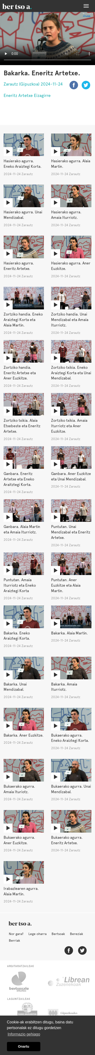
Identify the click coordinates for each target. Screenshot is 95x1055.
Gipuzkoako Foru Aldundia (67, 1014)
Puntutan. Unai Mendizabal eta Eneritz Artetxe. (70, 532)
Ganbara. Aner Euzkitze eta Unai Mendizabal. (71, 476)
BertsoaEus (24, 6)
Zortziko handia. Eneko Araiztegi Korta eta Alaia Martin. (23, 319)
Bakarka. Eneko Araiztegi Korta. (17, 636)
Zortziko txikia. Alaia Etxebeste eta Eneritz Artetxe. (22, 426)
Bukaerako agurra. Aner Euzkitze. (19, 840)
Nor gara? (16, 934)
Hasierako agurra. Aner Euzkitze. (70, 266)
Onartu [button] (23, 1046)
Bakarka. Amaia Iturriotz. (64, 687)
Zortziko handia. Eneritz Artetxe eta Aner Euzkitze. (20, 373)
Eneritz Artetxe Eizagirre (27, 95)
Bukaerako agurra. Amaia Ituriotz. (19, 789)
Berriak (14, 940)
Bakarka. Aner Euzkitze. (23, 735)
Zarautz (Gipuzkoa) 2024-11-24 (33, 84)
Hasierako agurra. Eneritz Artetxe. (19, 266)
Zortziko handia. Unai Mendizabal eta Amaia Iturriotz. (69, 319)
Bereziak (76, 934)
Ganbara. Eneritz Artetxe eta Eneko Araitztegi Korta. (19, 479)
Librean (69, 981)
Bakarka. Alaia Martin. (69, 633)
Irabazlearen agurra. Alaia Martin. (21, 891)
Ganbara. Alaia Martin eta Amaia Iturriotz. (22, 529)
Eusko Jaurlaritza (27, 1014)
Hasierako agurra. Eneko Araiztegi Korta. (23, 164)
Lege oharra (37, 934)
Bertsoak (58, 934)
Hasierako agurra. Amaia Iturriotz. (66, 215)
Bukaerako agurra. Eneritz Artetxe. (67, 840)
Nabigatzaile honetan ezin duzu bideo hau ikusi (47, 38)
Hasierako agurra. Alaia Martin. (70, 164)
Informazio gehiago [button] (24, 1034)
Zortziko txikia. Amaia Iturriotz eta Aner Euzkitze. (69, 426)
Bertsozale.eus (22, 981)
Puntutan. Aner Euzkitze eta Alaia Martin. (65, 585)
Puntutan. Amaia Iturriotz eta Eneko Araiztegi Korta (20, 585)
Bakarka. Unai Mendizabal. (15, 687)
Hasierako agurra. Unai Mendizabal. (23, 215)
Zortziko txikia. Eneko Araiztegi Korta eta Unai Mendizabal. (71, 373)
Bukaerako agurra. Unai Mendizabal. (71, 789)
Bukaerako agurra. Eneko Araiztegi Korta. (70, 738)
